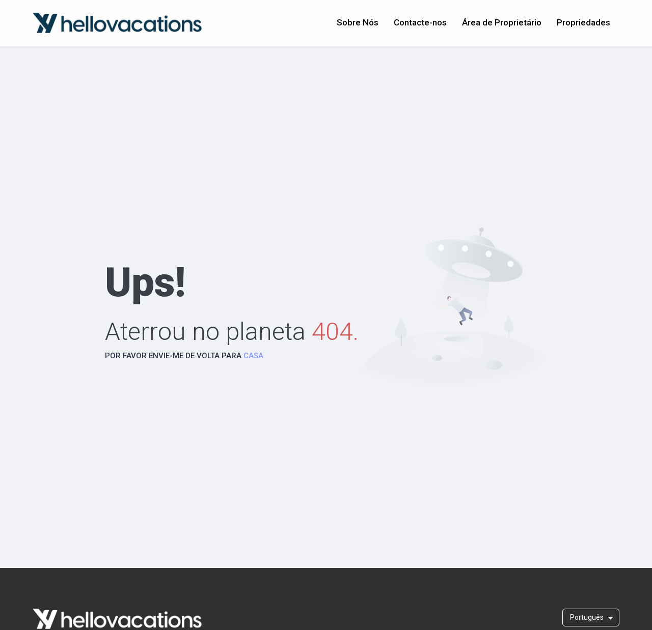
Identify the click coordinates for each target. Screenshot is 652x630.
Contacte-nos (420, 22)
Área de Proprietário (501, 22)
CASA (253, 355)
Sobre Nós (357, 22)
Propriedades (583, 22)
